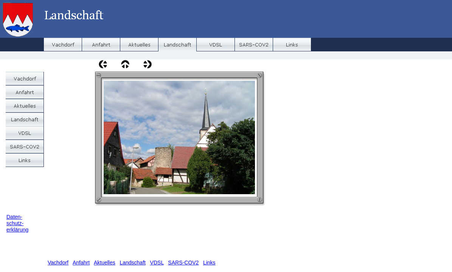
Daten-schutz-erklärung (17, 223)
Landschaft (133, 263)
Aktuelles (104, 263)
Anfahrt (81, 263)
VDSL (157, 263)
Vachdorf (58, 263)
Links (209, 263)
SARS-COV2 (183, 263)
